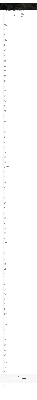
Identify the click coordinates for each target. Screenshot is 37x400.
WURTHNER (5, 323)
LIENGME (5, 212)
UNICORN (5, 156)
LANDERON (5, 182)
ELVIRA (4, 161)
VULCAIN (5, 95)
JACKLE (5, 136)
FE (4, 126)
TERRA (4, 329)
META (4, 59)
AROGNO (5, 127)
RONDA (4, 91)
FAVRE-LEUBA (5, 39)
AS (4, 283)
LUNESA (5, 232)
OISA (4, 36)
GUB (4, 64)
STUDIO (5, 289)
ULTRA (4, 172)
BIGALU (4, 81)
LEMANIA (5, 196)
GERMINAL (5, 239)
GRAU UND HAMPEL (6, 244)
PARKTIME (5, 181)
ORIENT (5, 249)
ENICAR (5, 187)
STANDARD (5, 162)
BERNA (4, 35)
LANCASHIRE (5, 242)
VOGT (4, 86)
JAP (4, 130)
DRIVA (4, 257)
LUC (4, 106)
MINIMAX (5, 19)
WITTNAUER (5, 279)
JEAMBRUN (5, 101)
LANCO (4, 258)
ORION (4, 44)
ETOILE (4, 191)
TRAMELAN (5, 188)
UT (4, 122)
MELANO (5, 305)
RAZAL (4, 274)
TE (23, 10)
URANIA (5, 34)
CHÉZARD (5, 147)
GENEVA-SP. (5, 263)
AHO (4, 117)
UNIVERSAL (5, 253)
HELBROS (5, 259)
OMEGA (5, 299)
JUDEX (4, 173)
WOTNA (5, 293)
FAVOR (4, 318)
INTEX (4, 71)
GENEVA (5, 76)
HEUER (4, 55)
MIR (4, 315)
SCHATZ (5, 110)
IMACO (4, 151)
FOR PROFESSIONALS (10, 10)
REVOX (4, 177)
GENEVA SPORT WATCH (6, 25)
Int (4, 96)
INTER (4, 243)
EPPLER (5, 70)
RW (4, 335)
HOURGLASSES (5, 367)
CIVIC (4, 233)
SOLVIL (4, 288)
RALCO (4, 340)
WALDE (4, 207)
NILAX (4, 171)
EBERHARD (5, 202)
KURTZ (4, 309)
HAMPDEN (5, 41)
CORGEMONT (5, 20)
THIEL (4, 112)
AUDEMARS (5, 319)
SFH (4, 308)
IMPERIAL (5, 111)
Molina (4, 197)
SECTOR (5, 203)
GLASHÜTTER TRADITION (6, 166)
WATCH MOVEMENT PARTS (19, 10)
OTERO (4, 100)
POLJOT (5, 294)
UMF (4, 135)
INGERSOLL (5, 330)
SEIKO (4, 125)
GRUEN (4, 238)
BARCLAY (5, 186)
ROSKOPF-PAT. (5, 324)
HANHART (5, 75)
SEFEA (4, 310)
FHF (4, 29)
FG (4, 193)
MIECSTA (5, 49)
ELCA (4, 178)
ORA (4, 105)
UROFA (4, 345)
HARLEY (5, 56)
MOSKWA (5, 228)
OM (4, 51)
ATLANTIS (5, 339)
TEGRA (4, 298)
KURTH (4, 50)
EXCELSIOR (5, 90)
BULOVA (5, 157)
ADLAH (4, 333)
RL (4, 227)
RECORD (5, 269)
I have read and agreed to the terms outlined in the (18, 380)
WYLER (4, 247)
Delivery (5, 366)
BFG (4, 120)
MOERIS (5, 350)
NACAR (4, 46)
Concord (5, 344)
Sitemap (22, 389)
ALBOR (4, 237)
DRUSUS (5, 121)
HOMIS (4, 116)
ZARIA (4, 183)
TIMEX (4, 252)
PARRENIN (5, 97)
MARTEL (5, 24)
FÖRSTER (5, 262)
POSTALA (5, 168)
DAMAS (5, 80)
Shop (6, 10)
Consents (27, 389)
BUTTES (5, 325)
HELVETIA (5, 137)
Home (4, 10)
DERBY (4, 102)
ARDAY (4, 45)
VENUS (4, 304)
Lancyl (4, 248)
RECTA (4, 278)
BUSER (4, 300)
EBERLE (5, 132)
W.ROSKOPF (5, 217)
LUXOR (4, 273)
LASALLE (5, 284)
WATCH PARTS (14, 10)
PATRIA (5, 131)
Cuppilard (5, 222)
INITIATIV (5, 264)
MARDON (5, 115)
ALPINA (5, 141)
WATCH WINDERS (5, 362)
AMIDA (4, 328)
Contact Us (17, 389)
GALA (4, 208)
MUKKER (5, 334)
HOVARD (5, 218)
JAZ (4, 314)
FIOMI (4, 303)
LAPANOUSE (5, 355)
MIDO (4, 192)
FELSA (4, 85)
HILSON (4, 107)
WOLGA (4, 54)
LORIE (4, 167)
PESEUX (5, 354)
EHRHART (5, 223)
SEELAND (5, 146)
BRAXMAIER (5, 254)
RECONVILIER (5, 40)
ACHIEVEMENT (5, 267)
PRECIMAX (5, 60)
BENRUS (5, 66)
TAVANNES (5, 234)
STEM (4, 30)
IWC (4, 349)
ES (4, 142)
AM (4, 65)
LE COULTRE (5, 152)
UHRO (4, 201)
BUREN (4, 176)
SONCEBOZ (5, 61)
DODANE (5, 268)
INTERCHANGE (5, 313)
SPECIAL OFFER (5, 371)
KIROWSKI (5, 320)
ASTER (4, 213)
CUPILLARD (5, 31)
